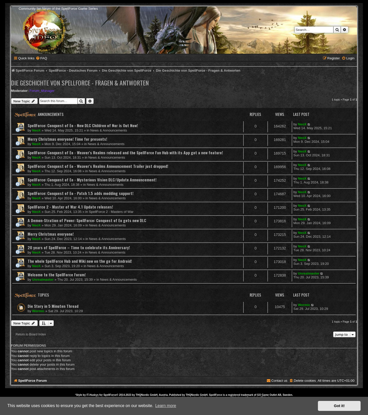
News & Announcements (108, 130)
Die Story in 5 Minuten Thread (53, 306)
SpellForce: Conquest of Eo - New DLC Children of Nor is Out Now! (83, 125)
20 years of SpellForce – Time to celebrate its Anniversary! (79, 247)
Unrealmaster (43, 279)
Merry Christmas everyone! (51, 234)
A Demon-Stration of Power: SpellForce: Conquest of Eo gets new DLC (87, 220)
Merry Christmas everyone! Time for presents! (67, 139)
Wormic (38, 311)
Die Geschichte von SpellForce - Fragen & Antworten (80, 82)
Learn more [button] (165, 405)
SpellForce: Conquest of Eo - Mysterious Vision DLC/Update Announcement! (92, 180)
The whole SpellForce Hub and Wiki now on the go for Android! (80, 261)
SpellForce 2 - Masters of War (111, 212)
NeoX (36, 130)
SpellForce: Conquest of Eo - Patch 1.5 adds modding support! (80, 193)
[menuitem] (41, 58)
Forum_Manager (42, 91)
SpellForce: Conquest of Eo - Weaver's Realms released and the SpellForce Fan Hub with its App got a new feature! (125, 152)
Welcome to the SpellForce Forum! (57, 274)
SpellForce (110, 395)
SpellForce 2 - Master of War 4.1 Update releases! (70, 207)
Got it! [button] (339, 406)
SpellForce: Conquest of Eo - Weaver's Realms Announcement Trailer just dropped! (98, 166)
